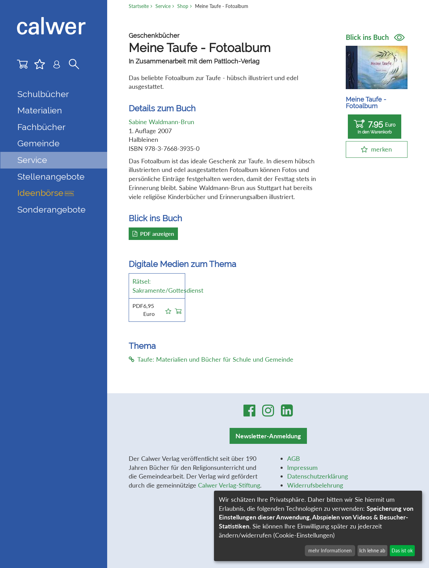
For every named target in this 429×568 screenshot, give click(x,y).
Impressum (302, 467)
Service (163, 6)
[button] (168, 310)
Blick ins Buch (375, 37)
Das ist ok (402, 550)
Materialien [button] (39, 110)
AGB (293, 458)
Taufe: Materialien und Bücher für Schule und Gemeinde (211, 359)
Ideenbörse (45, 193)
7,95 (374, 127)
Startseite (139, 6)
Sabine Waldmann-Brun (161, 122)
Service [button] (32, 160)
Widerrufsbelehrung (315, 485)
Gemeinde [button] (38, 143)
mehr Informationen (330, 550)
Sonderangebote (51, 210)
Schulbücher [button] (43, 94)
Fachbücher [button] (41, 127)
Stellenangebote (51, 177)
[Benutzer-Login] (56, 66)
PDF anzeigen (153, 233)
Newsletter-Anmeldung (268, 436)
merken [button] (381, 149)
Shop (182, 6)
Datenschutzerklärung (317, 476)
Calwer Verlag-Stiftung (229, 485)
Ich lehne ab (372, 550)
